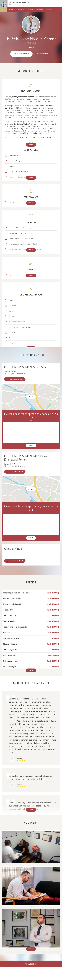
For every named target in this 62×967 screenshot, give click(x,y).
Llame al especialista (15, 379)
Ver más (31, 144)
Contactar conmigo (42, 54)
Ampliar (31, 396)
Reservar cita (31, 964)
